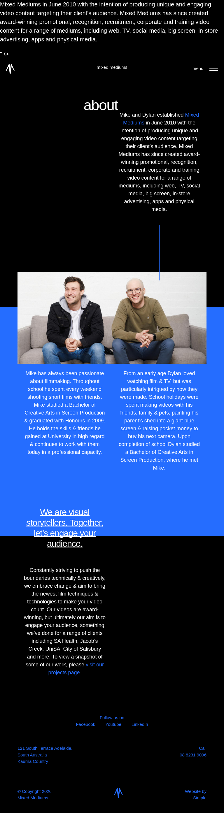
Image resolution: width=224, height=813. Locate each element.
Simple (199, 797)
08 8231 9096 (193, 754)
